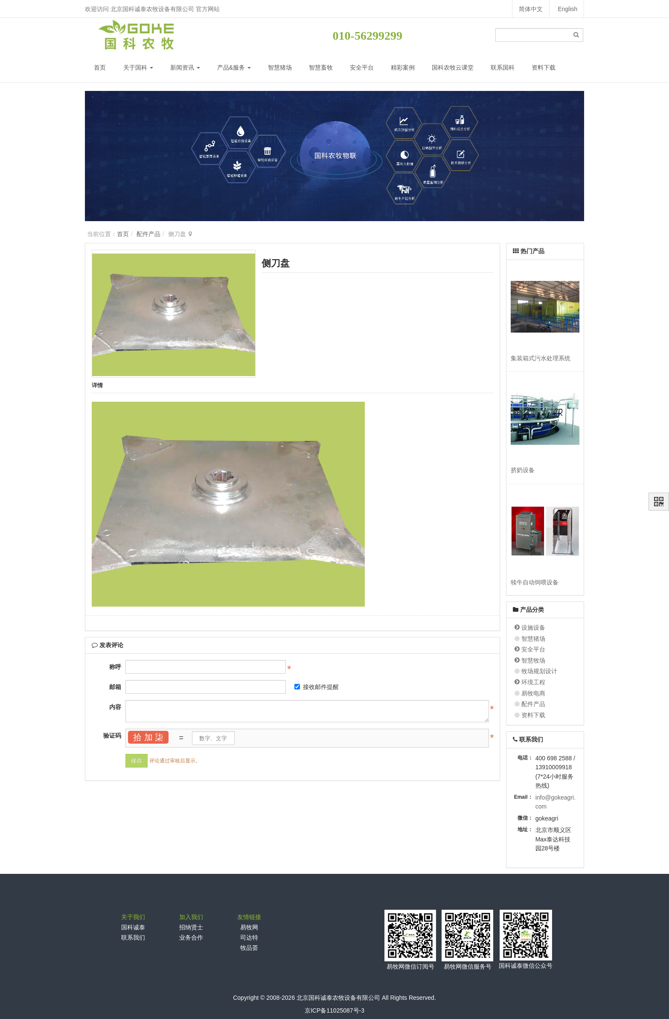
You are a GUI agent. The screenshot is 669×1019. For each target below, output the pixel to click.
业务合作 (191, 937)
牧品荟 (249, 947)
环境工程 (533, 682)
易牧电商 (533, 693)
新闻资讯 (185, 67)
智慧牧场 (533, 660)
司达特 (249, 937)
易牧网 (249, 927)
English (567, 9)
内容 (115, 707)
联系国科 (503, 67)
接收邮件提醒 (316, 686)
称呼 (115, 666)
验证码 (112, 735)
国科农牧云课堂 (453, 67)
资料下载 (544, 67)
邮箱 (115, 686)
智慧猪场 (280, 67)
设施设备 (533, 627)
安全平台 (362, 67)
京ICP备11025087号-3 (334, 1010)
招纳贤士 (191, 927)
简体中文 (530, 9)
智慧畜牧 (321, 67)
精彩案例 (403, 67)
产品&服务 (234, 67)
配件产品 (148, 234)
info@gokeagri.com (555, 802)
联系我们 (133, 937)
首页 (100, 67)
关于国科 (138, 67)
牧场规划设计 (539, 671)
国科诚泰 (133, 927)
